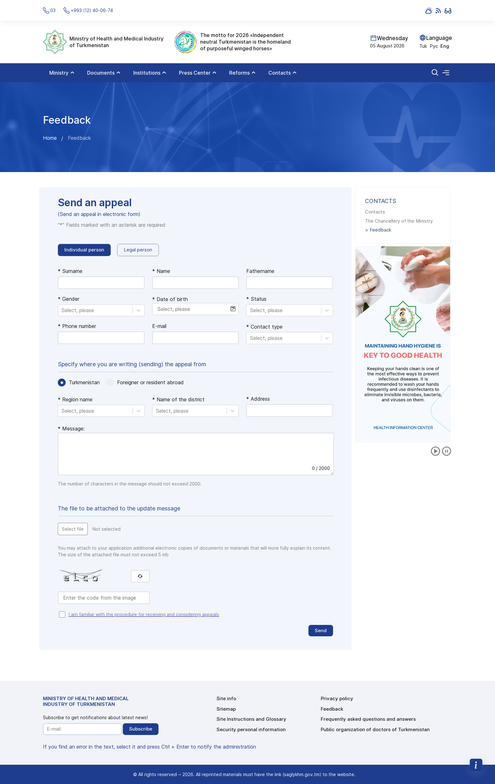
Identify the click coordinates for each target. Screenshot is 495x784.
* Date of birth (170, 299)
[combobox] (62, 310)
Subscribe (140, 729)
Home (50, 138)
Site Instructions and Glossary (251, 719)
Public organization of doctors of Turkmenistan (375, 729)
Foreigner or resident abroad (150, 382)
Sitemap (226, 709)
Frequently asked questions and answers (368, 719)
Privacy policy (337, 698)
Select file (73, 529)
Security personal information (251, 729)
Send (321, 630)
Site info (226, 698)
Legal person (138, 250)
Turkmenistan (84, 382)
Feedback (380, 230)
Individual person (84, 250)
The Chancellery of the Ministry (399, 221)
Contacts (375, 212)
